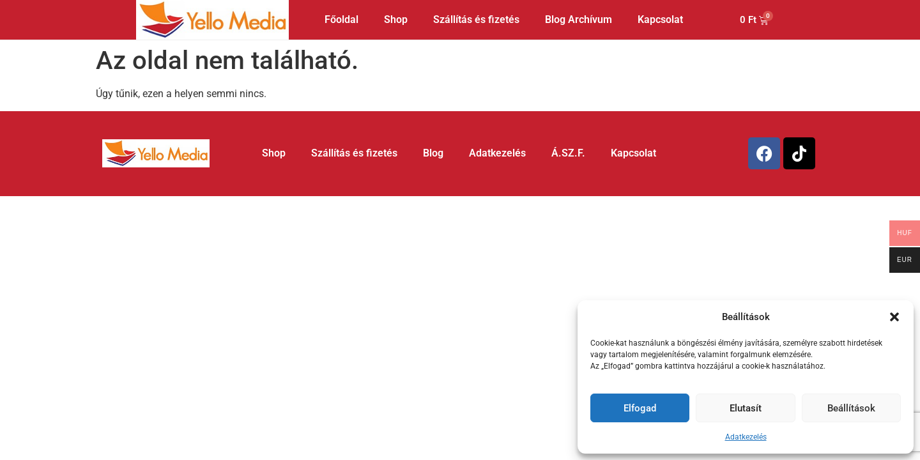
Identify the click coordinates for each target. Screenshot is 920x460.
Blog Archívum (578, 19)
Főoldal (341, 19)
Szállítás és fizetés (476, 19)
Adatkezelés (746, 437)
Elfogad (640, 408)
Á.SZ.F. (568, 153)
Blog (433, 153)
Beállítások (851, 408)
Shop (396, 19)
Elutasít (746, 408)
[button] (894, 316)
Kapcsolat (660, 19)
